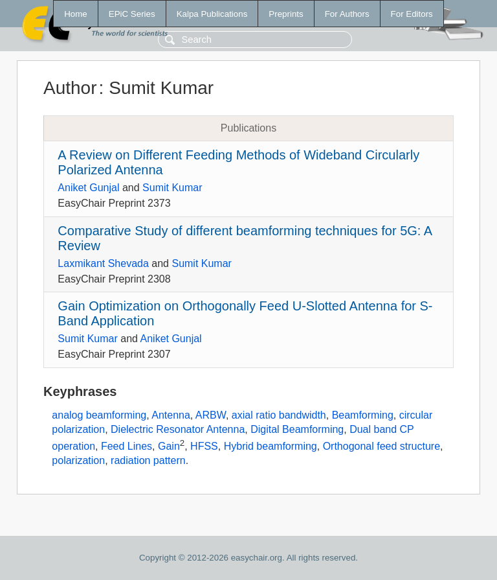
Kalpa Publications (212, 14)
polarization (78, 460)
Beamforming (362, 415)
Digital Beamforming (297, 429)
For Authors (347, 14)
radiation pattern (148, 460)
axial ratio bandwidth (279, 415)
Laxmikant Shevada (103, 263)
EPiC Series (132, 14)
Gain (169, 446)
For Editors (412, 14)
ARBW (210, 415)
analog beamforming (99, 415)
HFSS (204, 446)
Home (75, 14)
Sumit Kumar (172, 187)
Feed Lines (126, 446)
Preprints (286, 14)
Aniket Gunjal (88, 187)
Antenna (170, 415)
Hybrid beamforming (270, 446)
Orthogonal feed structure (381, 446)
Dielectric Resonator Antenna (178, 429)
